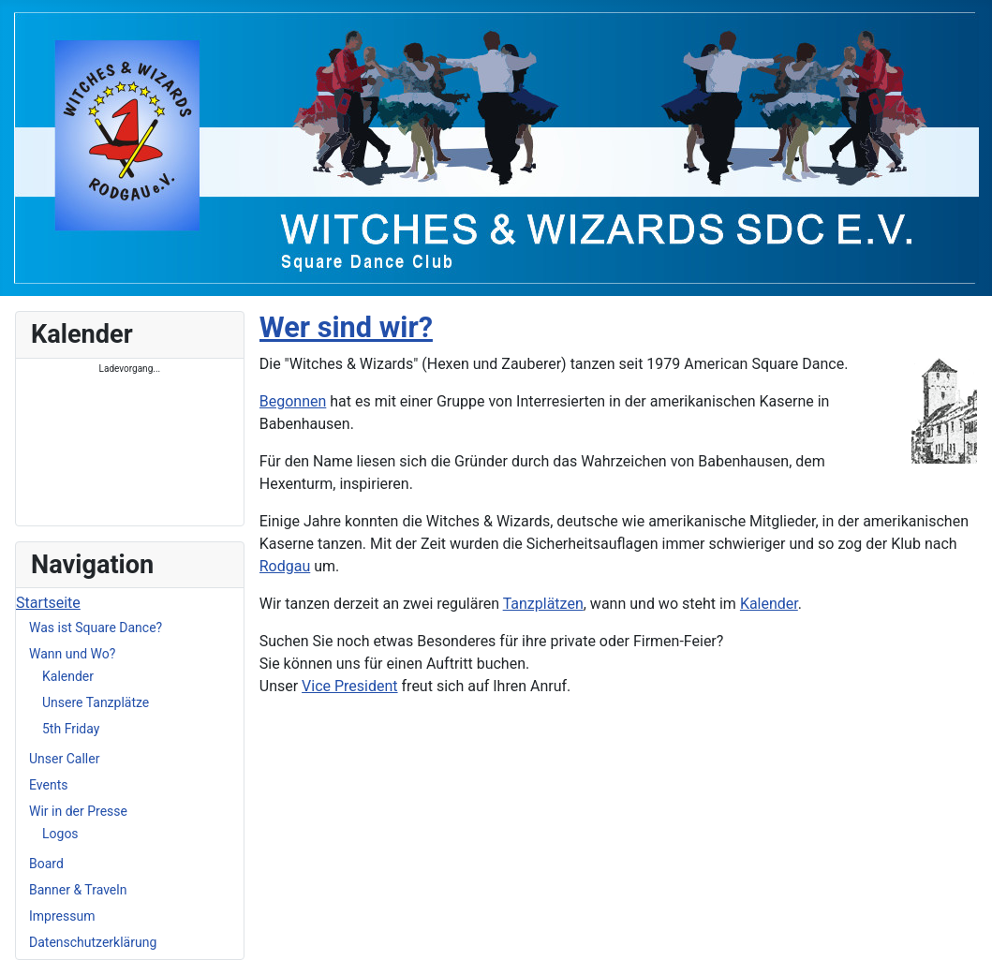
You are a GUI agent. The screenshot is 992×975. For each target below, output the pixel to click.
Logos (60, 833)
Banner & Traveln (77, 889)
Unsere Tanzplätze (95, 702)
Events (48, 784)
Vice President (349, 686)
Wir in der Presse (78, 811)
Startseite (48, 603)
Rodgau (285, 566)
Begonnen (293, 401)
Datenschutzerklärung (92, 942)
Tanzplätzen (543, 604)
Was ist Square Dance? (95, 627)
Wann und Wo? (72, 653)
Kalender (68, 676)
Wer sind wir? (346, 327)
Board (46, 863)
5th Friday (70, 728)
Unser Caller (64, 758)
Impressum (62, 916)
